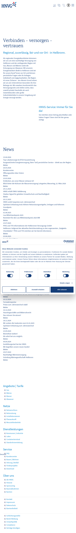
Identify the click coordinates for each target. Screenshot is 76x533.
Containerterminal (13, 439)
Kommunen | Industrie (14, 433)
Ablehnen (14, 289)
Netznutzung (11, 413)
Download (10, 469)
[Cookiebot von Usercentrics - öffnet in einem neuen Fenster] (65, 241)
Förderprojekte (12, 466)
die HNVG (9, 480)
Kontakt (9, 499)
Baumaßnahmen (12, 489)
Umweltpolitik (11, 522)
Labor (8, 436)
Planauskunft (11, 419)
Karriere (9, 492)
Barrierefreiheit (12, 508)
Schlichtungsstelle (13, 516)
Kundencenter (11, 456)
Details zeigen (65, 283)
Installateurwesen (13, 416)
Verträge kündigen (13, 528)
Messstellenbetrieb (13, 422)
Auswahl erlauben (38, 289)
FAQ (7, 453)
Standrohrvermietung (14, 442)
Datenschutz (11, 505)
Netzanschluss (11, 410)
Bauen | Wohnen (12, 459)
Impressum (10, 502)
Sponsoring (10, 486)
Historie (9, 483)
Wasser (9, 396)
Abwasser (10, 399)
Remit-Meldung (12, 519)
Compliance (10, 525)
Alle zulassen (62, 289)
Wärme (9, 393)
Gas (7, 390)
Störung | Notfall (12, 463)
